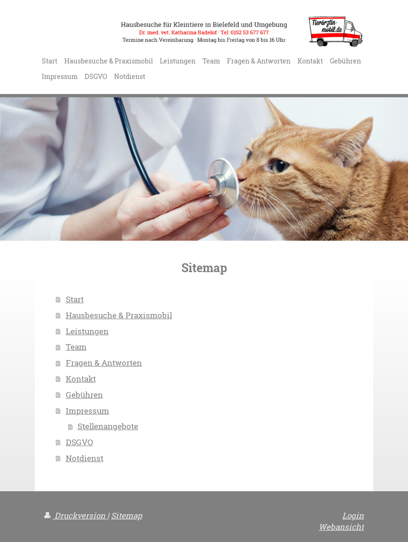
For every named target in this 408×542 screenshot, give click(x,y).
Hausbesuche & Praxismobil (119, 315)
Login (353, 515)
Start (75, 299)
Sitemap (126, 515)
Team (76, 346)
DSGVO (79, 442)
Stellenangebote (108, 426)
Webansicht (341, 526)
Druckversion (75, 515)
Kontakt (81, 378)
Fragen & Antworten (104, 362)
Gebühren (84, 394)
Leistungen (87, 331)
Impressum (87, 410)
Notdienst (84, 458)
